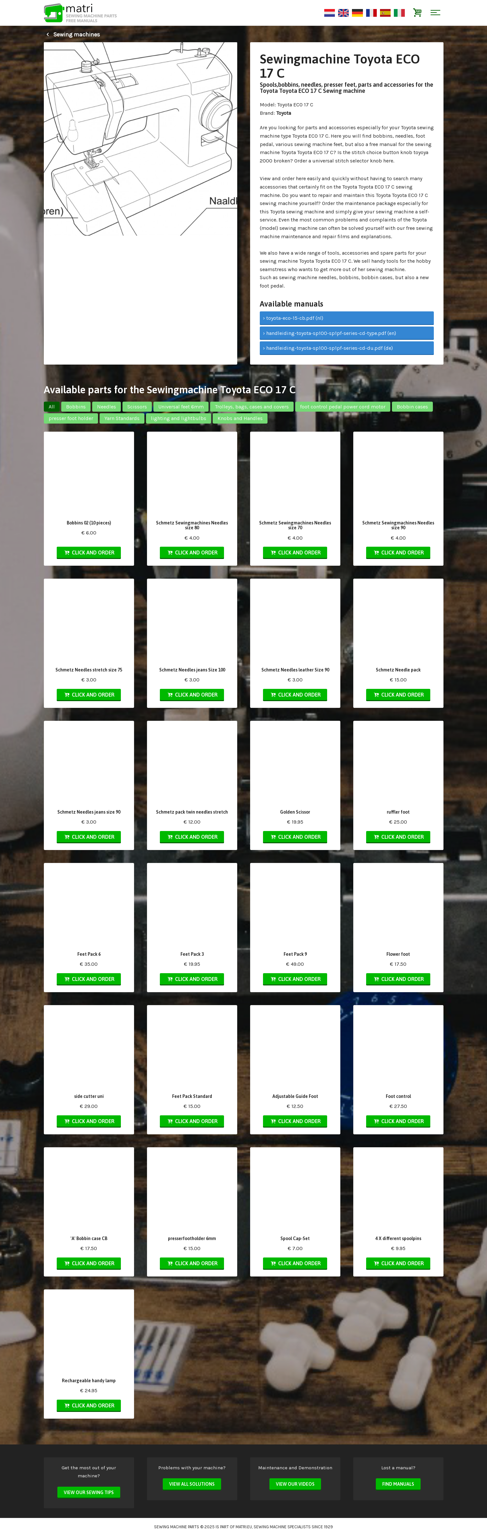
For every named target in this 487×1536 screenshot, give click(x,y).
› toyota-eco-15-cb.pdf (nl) (293, 318)
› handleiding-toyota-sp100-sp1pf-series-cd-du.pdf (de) (328, 348)
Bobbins (76, 407)
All (52, 407)
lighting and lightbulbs (178, 418)
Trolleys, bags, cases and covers (252, 407)
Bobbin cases (412, 407)
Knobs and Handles (240, 418)
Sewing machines (72, 34)
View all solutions (192, 1484)
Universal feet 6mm (181, 407)
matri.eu (244, 1526)
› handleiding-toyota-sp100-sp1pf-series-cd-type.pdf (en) (329, 333)
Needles (106, 407)
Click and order (88, 552)
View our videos (295, 1484)
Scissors (137, 407)
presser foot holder (71, 418)
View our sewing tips (89, 1492)
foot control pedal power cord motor (342, 407)
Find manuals (398, 1484)
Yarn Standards (122, 418)
